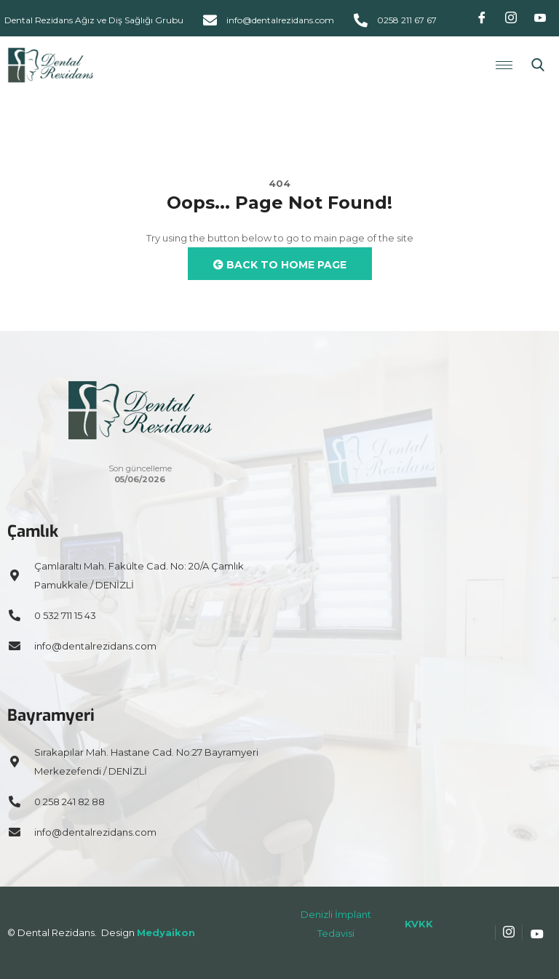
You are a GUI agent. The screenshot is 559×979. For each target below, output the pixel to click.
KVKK (419, 924)
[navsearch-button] (538, 65)
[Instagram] (511, 18)
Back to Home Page (279, 264)
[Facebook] (482, 18)
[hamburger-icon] (504, 65)
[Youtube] (540, 18)
